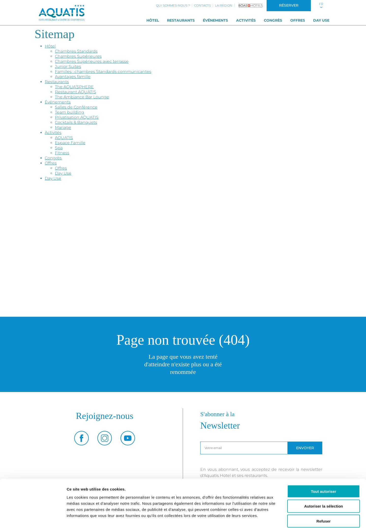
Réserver (288, 5)
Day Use (321, 20)
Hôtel (152, 20)
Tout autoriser (323, 465)
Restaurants (181, 20)
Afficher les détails (280, 518)
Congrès (273, 20)
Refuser (323, 495)
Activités (246, 20)
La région (223, 5)
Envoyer (305, 448)
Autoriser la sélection (323, 480)
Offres (297, 20)
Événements (215, 20)
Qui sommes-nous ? (173, 5)
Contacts (202, 5)
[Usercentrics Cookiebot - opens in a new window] (33, 518)
